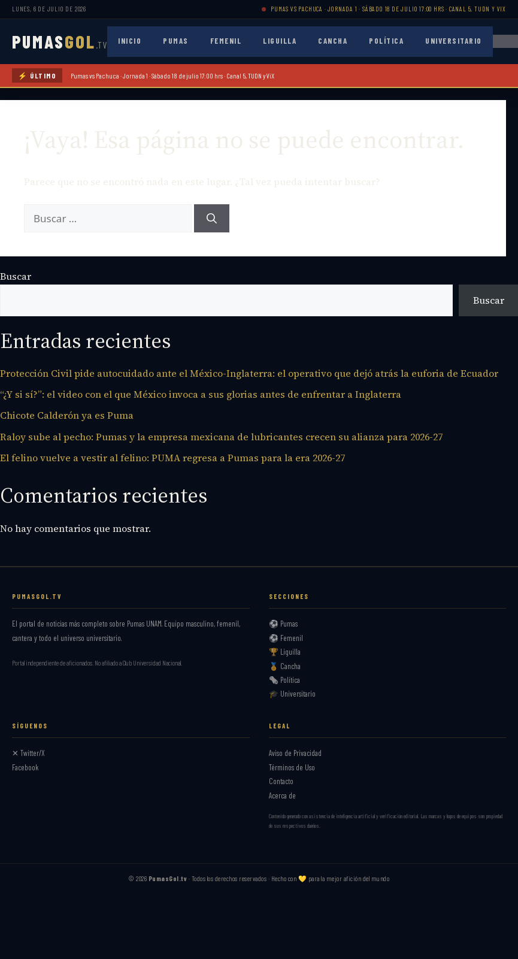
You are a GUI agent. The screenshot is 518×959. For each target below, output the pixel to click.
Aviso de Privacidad (295, 753)
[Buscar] (211, 218)
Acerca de (282, 795)
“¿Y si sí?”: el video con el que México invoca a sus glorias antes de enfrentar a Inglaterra (200, 394)
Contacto (281, 781)
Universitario (453, 41)
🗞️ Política (284, 680)
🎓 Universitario (292, 693)
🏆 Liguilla (285, 652)
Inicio (129, 41)
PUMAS (59, 41)
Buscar (15, 276)
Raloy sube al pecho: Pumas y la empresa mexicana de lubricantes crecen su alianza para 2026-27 (221, 436)
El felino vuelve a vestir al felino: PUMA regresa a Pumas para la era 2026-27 (172, 457)
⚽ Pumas (283, 623)
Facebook (25, 767)
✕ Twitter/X (28, 753)
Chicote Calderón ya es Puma (67, 415)
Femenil (226, 41)
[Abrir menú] (505, 41)
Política (386, 41)
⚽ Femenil (286, 638)
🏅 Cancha (285, 666)
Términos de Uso (292, 767)
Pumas (176, 41)
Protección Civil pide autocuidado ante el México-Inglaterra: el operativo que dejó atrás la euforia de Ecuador (249, 373)
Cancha (332, 41)
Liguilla (279, 41)
